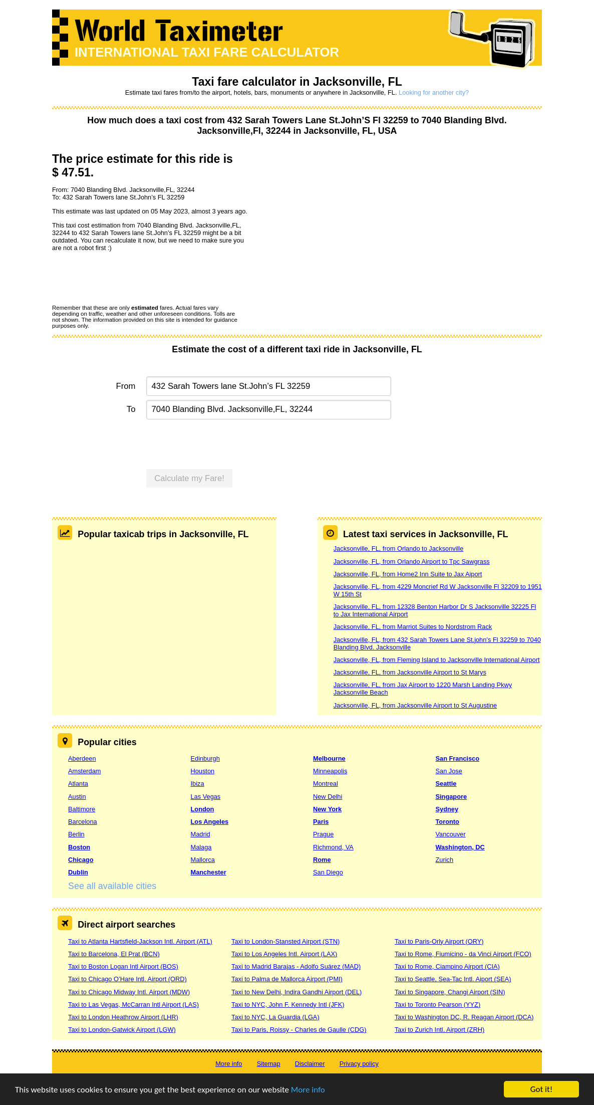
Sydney (447, 809)
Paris (321, 821)
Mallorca (203, 859)
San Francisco (457, 758)
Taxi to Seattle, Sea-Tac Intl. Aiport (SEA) (453, 979)
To (131, 409)
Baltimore (81, 809)
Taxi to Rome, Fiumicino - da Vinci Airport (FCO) (463, 954)
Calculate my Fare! (189, 478)
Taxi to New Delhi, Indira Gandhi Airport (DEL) (296, 992)
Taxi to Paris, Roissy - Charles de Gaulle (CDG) (299, 1029)
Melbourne (329, 758)
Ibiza (197, 783)
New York (327, 809)
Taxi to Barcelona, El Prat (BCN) (114, 954)
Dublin (78, 872)
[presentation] (128, 277)
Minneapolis (330, 771)
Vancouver (451, 834)
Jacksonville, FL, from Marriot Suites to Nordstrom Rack (413, 626)
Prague (323, 834)
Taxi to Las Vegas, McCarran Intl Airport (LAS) (133, 1004)
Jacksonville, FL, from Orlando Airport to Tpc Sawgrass (412, 561)
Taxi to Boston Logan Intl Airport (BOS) (123, 966)
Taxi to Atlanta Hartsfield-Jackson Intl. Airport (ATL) (140, 941)
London (202, 809)
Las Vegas (206, 796)
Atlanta (78, 783)
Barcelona (82, 821)
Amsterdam (84, 771)
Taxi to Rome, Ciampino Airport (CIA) (447, 966)
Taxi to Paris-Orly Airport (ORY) (439, 941)
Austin (77, 796)
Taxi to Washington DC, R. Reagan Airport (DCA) (464, 1017)
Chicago (80, 859)
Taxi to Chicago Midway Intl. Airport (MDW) (129, 992)
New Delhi (327, 796)
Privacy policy (359, 1063)
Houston (203, 771)
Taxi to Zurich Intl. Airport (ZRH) (439, 1029)
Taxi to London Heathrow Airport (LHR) (123, 1017)
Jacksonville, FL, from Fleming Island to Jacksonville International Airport (437, 660)
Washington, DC (460, 847)
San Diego (328, 872)
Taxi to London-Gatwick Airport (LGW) (122, 1029)
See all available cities (112, 886)
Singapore (451, 796)
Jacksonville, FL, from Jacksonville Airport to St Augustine (415, 705)
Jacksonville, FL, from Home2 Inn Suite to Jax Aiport (408, 574)
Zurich (445, 859)
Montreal (325, 783)
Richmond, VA (333, 847)
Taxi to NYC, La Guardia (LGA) (275, 1017)
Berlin (76, 834)
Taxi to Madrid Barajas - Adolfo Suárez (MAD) (296, 966)
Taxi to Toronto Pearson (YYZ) (437, 1004)
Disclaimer (310, 1063)
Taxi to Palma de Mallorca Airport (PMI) (287, 979)
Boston (79, 847)
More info (308, 1090)
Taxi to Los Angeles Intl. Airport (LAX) (284, 954)
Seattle (446, 783)
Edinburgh (205, 758)
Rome (322, 859)
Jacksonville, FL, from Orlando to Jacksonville (399, 548)
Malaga (201, 847)
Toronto (447, 821)
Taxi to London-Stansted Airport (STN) (285, 941)
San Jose (449, 771)
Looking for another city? (434, 92)
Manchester (208, 872)
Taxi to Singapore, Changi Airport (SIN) (450, 992)
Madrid (200, 834)
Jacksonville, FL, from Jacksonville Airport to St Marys (410, 672)
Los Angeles (210, 821)
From (126, 386)
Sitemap (268, 1063)
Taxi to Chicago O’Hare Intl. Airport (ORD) (127, 979)
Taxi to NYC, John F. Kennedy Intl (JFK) (287, 1004)
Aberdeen (82, 758)
